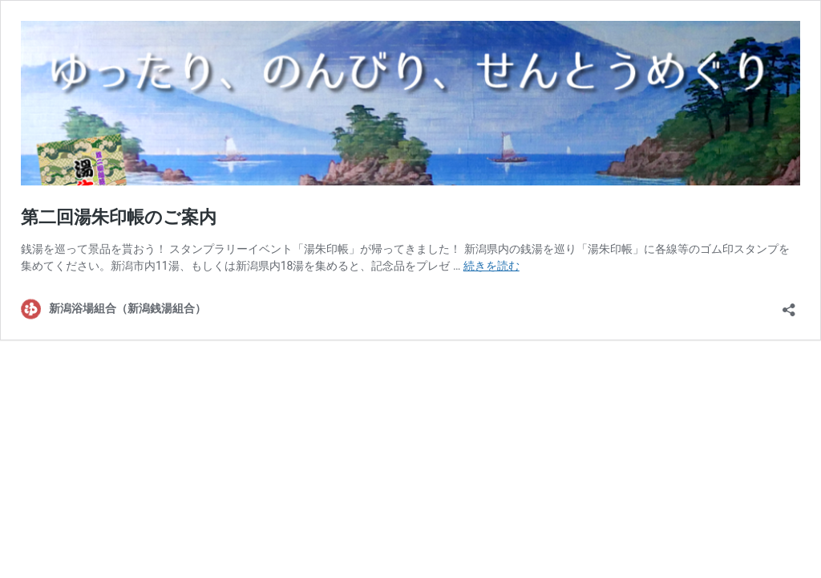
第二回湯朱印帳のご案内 (118, 217)
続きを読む (491, 265)
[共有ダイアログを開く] (789, 304)
